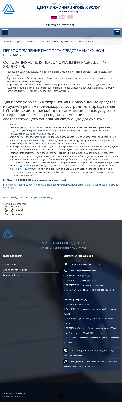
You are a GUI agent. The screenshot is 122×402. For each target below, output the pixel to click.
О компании (9, 264)
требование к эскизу (76, 159)
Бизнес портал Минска (14, 269)
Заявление (15, 124)
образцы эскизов (97, 159)
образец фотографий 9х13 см (39, 133)
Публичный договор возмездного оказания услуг (30, 197)
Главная (6, 41)
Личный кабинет (11, 275)
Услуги (17, 41)
